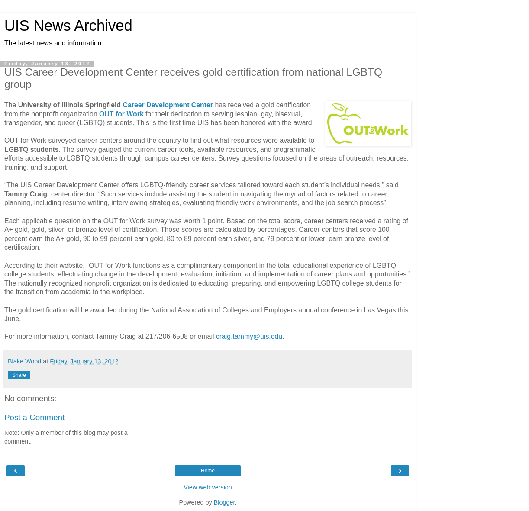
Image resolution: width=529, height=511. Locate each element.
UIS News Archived (68, 25)
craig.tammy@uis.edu (249, 336)
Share (19, 375)
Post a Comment (34, 417)
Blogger (224, 502)
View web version (208, 487)
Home (208, 471)
